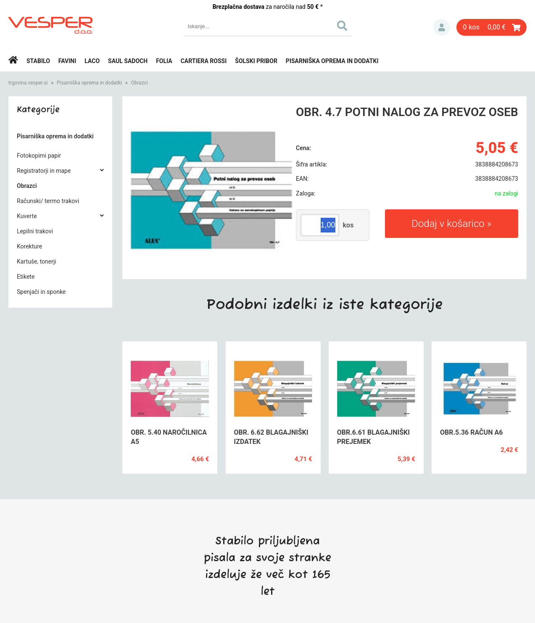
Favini (67, 61)
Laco (92, 61)
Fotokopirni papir (39, 155)
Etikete (25, 276)
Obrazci (139, 83)
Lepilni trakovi (35, 231)
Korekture (29, 246)
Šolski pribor (256, 61)
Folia (164, 61)
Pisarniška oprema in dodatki (332, 61)
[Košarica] (491, 27)
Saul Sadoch (128, 61)
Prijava (441, 27)
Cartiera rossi (204, 61)
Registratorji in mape (44, 170)
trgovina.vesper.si (27, 83)
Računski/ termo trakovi (48, 201)
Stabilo (38, 61)
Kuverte (27, 216)
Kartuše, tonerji (36, 261)
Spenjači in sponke (41, 291)
